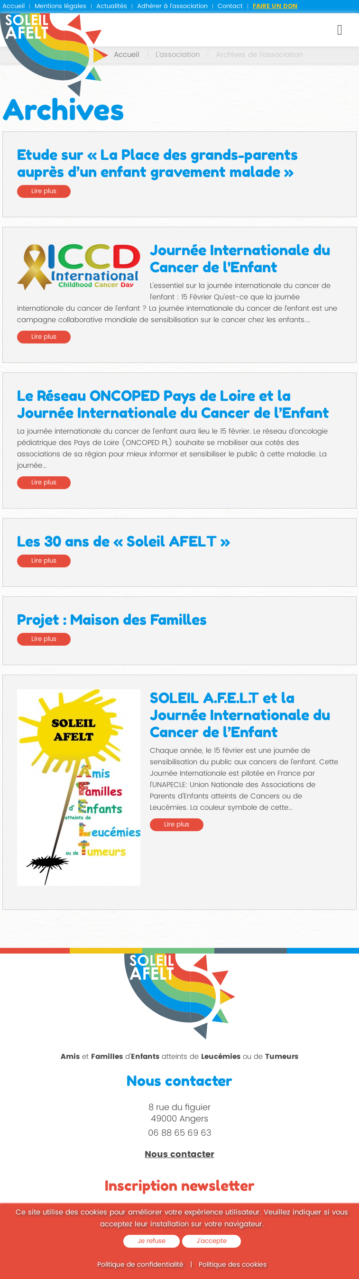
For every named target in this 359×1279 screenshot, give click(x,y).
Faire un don (275, 6)
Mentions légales (60, 6)
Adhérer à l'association (172, 6)
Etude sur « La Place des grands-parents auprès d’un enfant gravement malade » (157, 163)
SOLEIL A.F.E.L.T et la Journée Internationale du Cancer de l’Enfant (240, 715)
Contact (230, 6)
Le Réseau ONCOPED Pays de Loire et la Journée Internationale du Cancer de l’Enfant (173, 404)
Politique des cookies (233, 1264)
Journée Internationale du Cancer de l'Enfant (240, 258)
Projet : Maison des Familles (112, 619)
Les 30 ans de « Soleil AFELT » (123, 541)
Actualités (111, 6)
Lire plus (43, 191)
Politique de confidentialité (140, 1264)
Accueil (13, 6)
